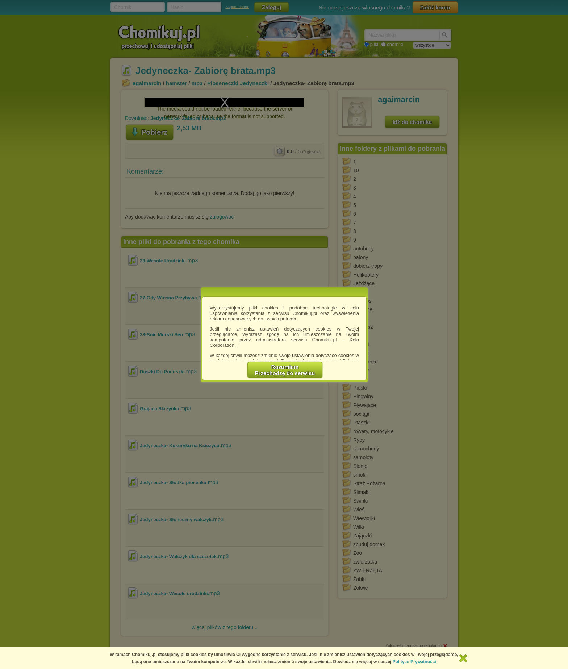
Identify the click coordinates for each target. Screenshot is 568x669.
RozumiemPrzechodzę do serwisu (285, 370)
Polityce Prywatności (414, 661)
